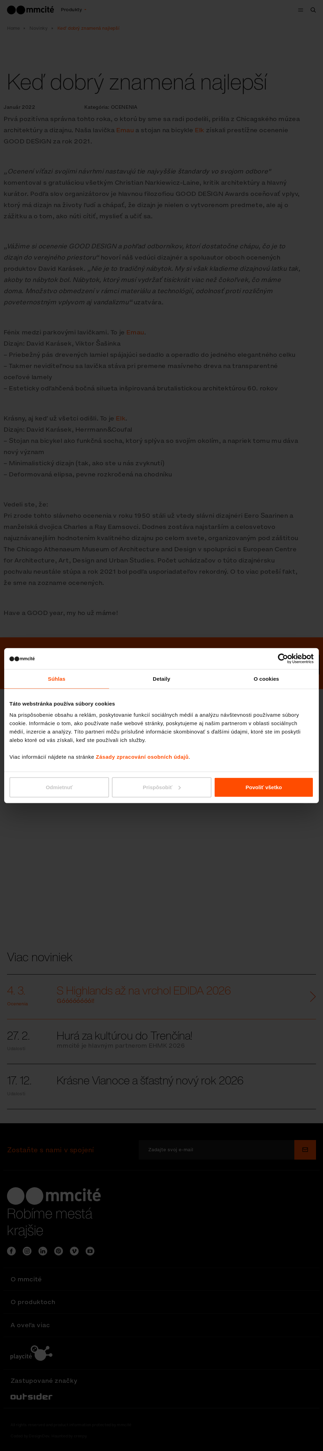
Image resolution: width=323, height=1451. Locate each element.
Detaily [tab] (161, 679)
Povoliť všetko (264, 787)
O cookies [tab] (266, 679)
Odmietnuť (59, 787)
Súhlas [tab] (56, 679)
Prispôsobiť (162, 787)
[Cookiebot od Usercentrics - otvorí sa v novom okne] (283, 658)
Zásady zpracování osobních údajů (142, 756)
